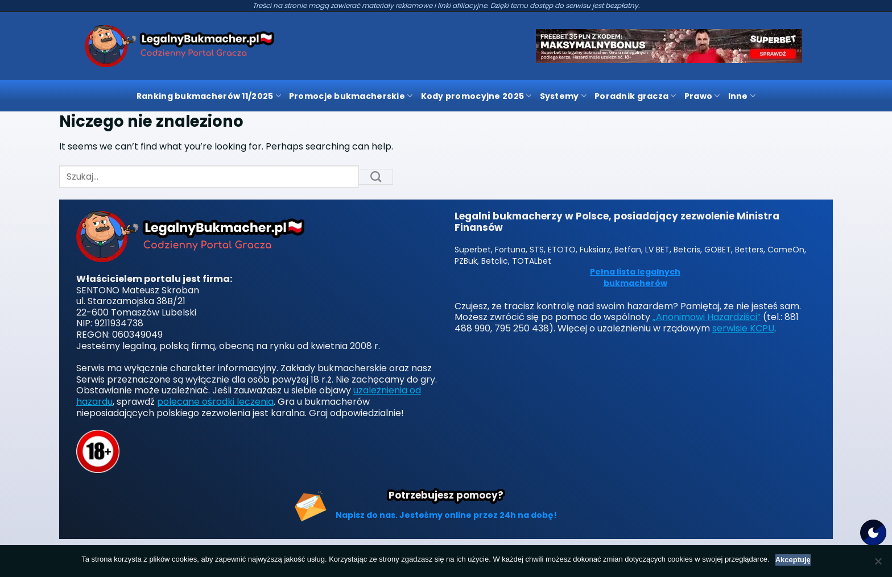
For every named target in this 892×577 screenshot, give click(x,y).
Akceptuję (793, 559)
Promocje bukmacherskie (351, 96)
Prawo (702, 96)
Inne (742, 96)
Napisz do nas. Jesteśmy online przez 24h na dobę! (446, 515)
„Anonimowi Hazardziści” (707, 316)
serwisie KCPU (743, 328)
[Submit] (376, 177)
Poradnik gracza (635, 96)
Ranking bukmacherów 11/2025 (209, 96)
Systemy (563, 96)
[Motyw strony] (873, 533)
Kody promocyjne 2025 (476, 96)
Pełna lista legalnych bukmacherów (635, 278)
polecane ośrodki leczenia (215, 401)
